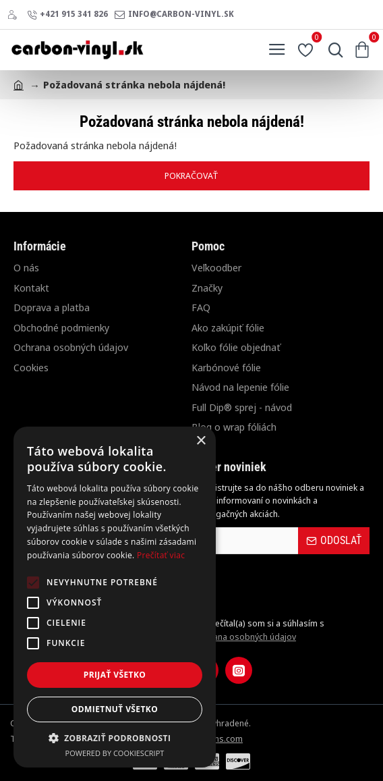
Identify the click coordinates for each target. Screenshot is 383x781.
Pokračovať (191, 175)
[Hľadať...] (332, 50)
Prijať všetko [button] (115, 674)
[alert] (114, 597)
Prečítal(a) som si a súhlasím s (258, 630)
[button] (114, 738)
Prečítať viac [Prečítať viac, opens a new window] (161, 555)
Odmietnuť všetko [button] (114, 709)
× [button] (201, 441)
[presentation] (286, 585)
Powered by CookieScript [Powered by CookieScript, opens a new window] (115, 753)
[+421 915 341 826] (67, 14)
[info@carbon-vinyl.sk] (174, 14)
